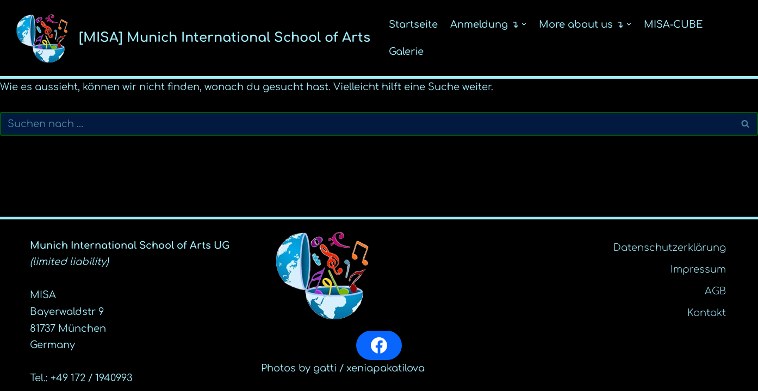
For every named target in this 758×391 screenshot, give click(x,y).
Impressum (698, 269)
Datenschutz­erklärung (669, 247)
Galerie (406, 51)
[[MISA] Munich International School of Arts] (189, 38)
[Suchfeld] (367, 124)
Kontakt (706, 312)
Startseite (413, 24)
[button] (523, 24)
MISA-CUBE (673, 24)
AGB (715, 291)
